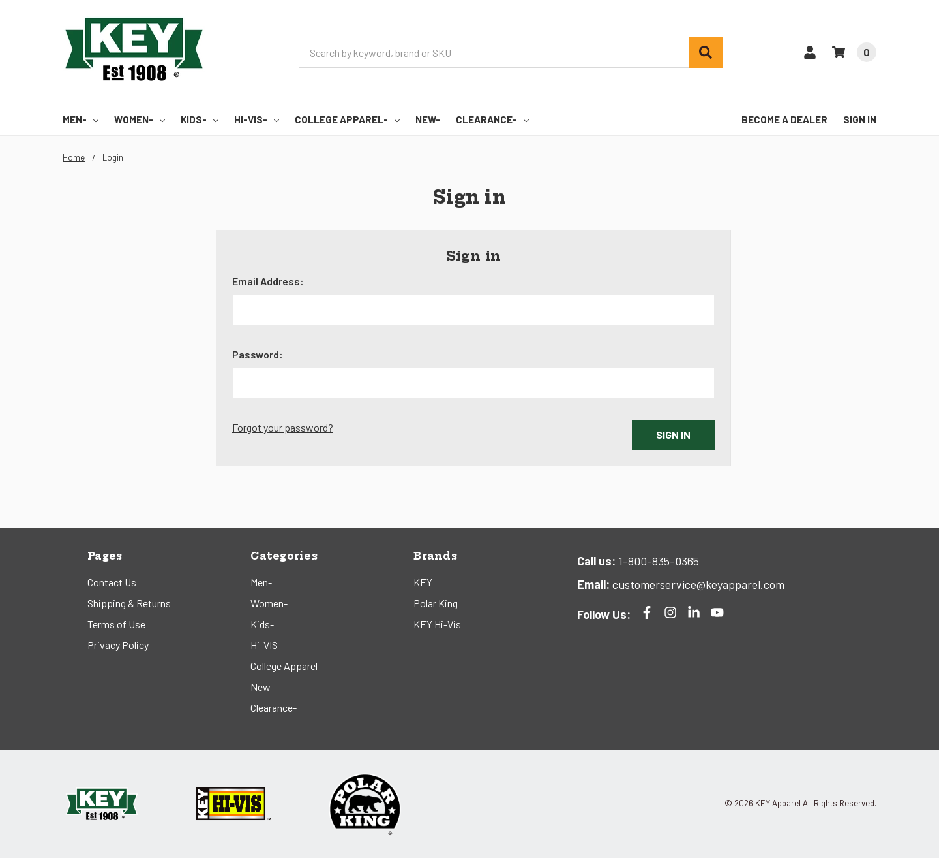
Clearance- (492, 119)
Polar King (435, 603)
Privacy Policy (118, 645)
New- (427, 119)
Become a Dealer (784, 119)
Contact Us (111, 582)
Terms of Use (116, 624)
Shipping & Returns (129, 603)
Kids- (199, 119)
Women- (139, 119)
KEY (422, 582)
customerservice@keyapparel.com (697, 584)
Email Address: (268, 281)
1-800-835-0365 (657, 561)
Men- (80, 119)
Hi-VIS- (256, 119)
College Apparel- (347, 119)
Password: (257, 354)
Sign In (859, 119)
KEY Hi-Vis (437, 624)
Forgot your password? (282, 427)
